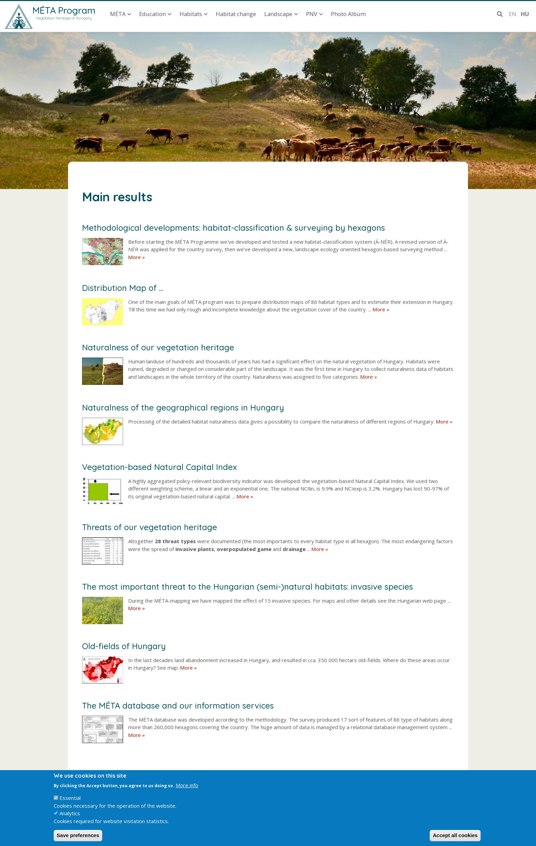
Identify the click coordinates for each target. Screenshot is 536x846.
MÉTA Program (63, 10)
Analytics (69, 819)
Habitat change (236, 14)
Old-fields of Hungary (124, 646)
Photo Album (348, 14)
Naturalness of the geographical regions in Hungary (183, 407)
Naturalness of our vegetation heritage (158, 347)
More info (187, 791)
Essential (70, 804)
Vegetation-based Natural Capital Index (159, 467)
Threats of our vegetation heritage (149, 527)
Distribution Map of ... (122, 288)
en (513, 14)
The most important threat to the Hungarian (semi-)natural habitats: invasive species (247, 586)
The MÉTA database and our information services (178, 705)
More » (136, 257)
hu (525, 14)
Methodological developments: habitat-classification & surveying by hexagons (233, 228)
